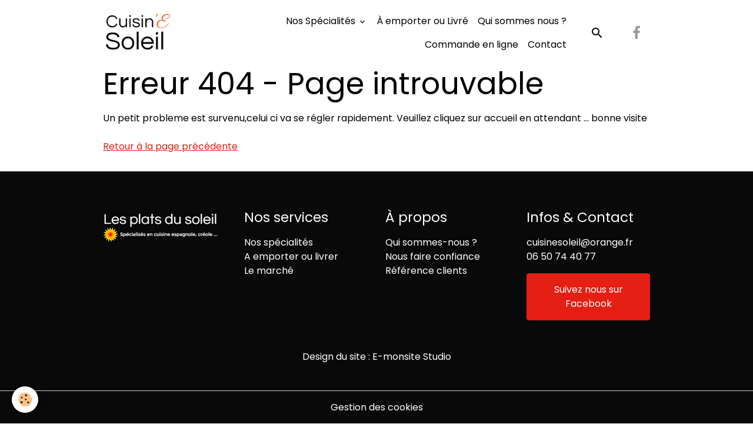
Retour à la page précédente (170, 146)
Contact (547, 44)
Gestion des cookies (377, 407)
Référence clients (426, 270)
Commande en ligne (471, 44)
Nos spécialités (278, 242)
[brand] (138, 33)
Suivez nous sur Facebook (588, 296)
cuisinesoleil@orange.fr (580, 242)
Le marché (269, 270)
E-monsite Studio (411, 356)
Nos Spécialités (322, 21)
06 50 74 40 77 (561, 256)
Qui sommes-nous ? (431, 242)
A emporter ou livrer (291, 256)
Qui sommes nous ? (522, 21)
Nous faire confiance (432, 256)
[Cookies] (25, 399)
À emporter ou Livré (422, 21)
